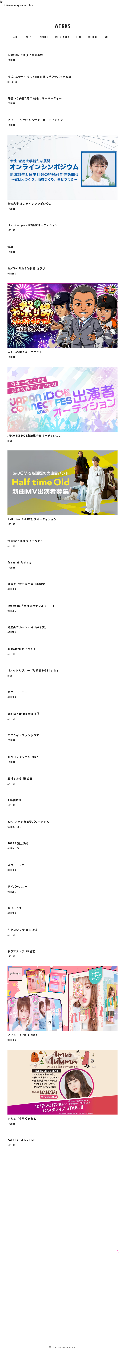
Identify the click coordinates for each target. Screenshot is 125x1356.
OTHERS (93, 37)
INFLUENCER (62, 37)
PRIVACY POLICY (13, 1323)
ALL (15, 37)
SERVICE (9, 1281)
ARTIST (44, 37)
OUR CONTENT (68, 1270)
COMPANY (66, 1293)
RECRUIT (9, 1305)
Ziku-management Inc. (19, 5)
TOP (118, 1250)
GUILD (108, 37)
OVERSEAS (10, 1293)
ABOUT (8, 1270)
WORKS (64, 1281)
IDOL (78, 37)
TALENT (29, 37)
